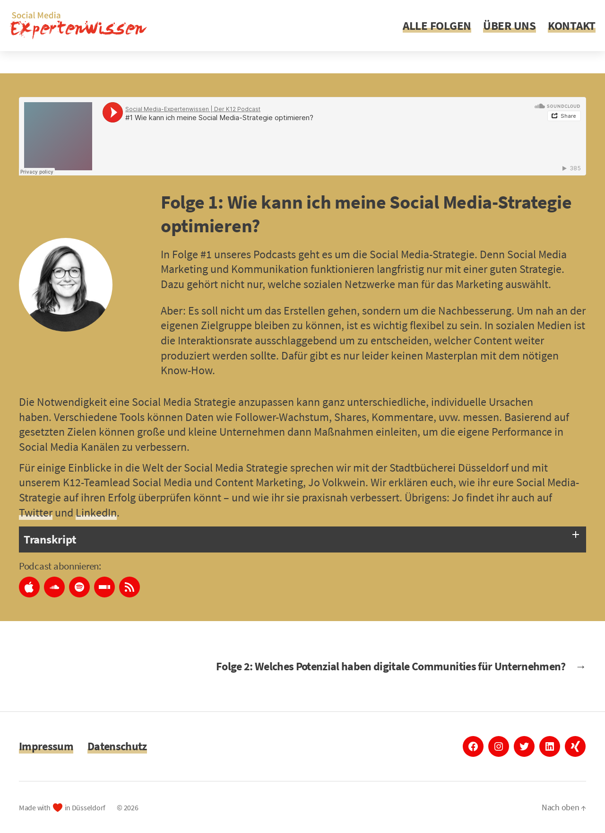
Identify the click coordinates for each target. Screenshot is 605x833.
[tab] (302, 539)
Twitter (35, 512)
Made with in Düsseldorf (62, 808)
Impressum (46, 746)
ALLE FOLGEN (437, 25)
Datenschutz (117, 746)
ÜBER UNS (509, 25)
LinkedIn (96, 512)
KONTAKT (572, 25)
